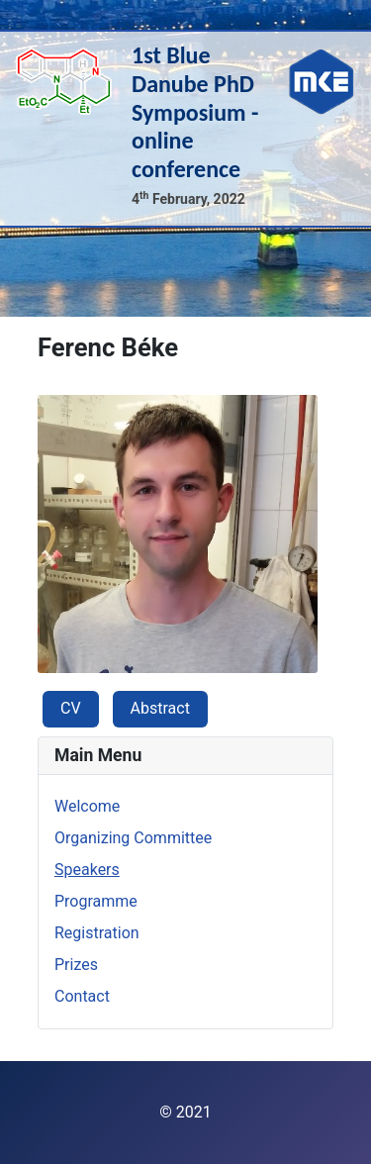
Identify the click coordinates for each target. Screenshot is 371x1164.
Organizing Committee (133, 837)
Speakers (87, 869)
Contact (82, 996)
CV (70, 708)
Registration (96, 932)
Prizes (76, 964)
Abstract (160, 708)
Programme (96, 901)
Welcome (87, 806)
